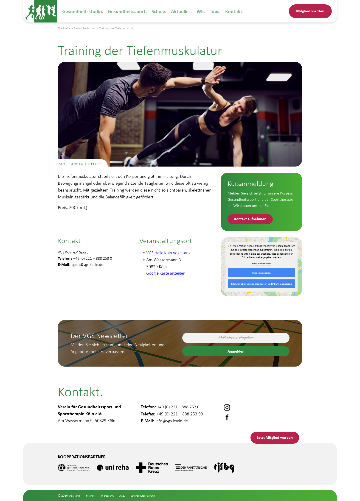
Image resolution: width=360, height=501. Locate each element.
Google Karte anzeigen (166, 274)
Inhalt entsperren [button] (261, 273)
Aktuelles (172, 11)
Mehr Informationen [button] (261, 264)
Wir (190, 11)
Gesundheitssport (121, 11)
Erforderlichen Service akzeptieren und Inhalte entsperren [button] (261, 284)
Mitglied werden (310, 11)
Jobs (203, 11)
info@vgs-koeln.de (172, 418)
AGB (125, 496)
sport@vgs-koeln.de (88, 265)
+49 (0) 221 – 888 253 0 (179, 405)
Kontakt (221, 11)
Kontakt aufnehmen (252, 219)
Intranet (90, 496)
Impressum (109, 496)
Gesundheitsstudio (80, 11)
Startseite (64, 28)
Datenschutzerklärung (148, 496)
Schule (151, 11)
